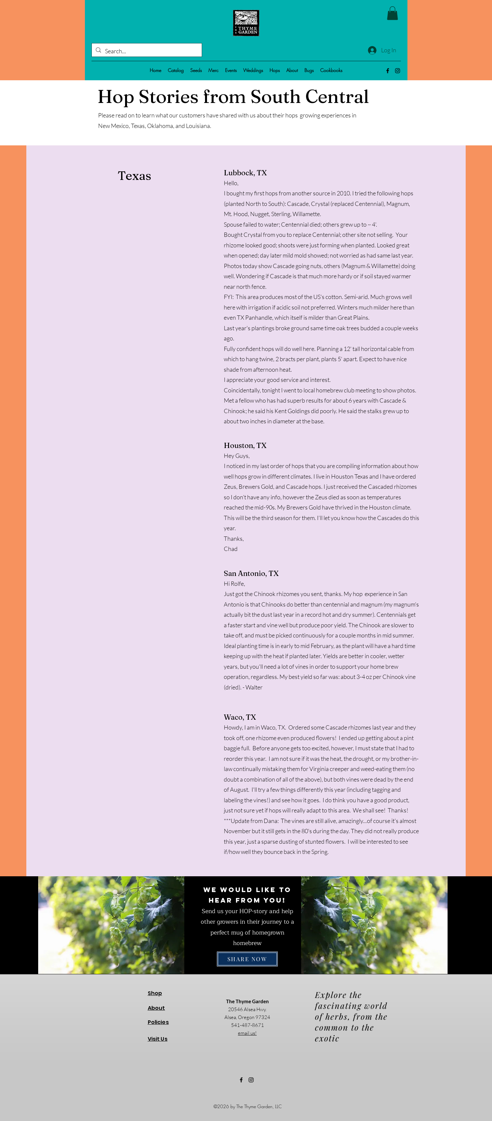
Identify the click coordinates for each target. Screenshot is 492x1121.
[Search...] (146, 51)
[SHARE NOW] (247, 959)
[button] (392, 13)
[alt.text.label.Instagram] (397, 70)
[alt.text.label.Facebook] (387, 70)
